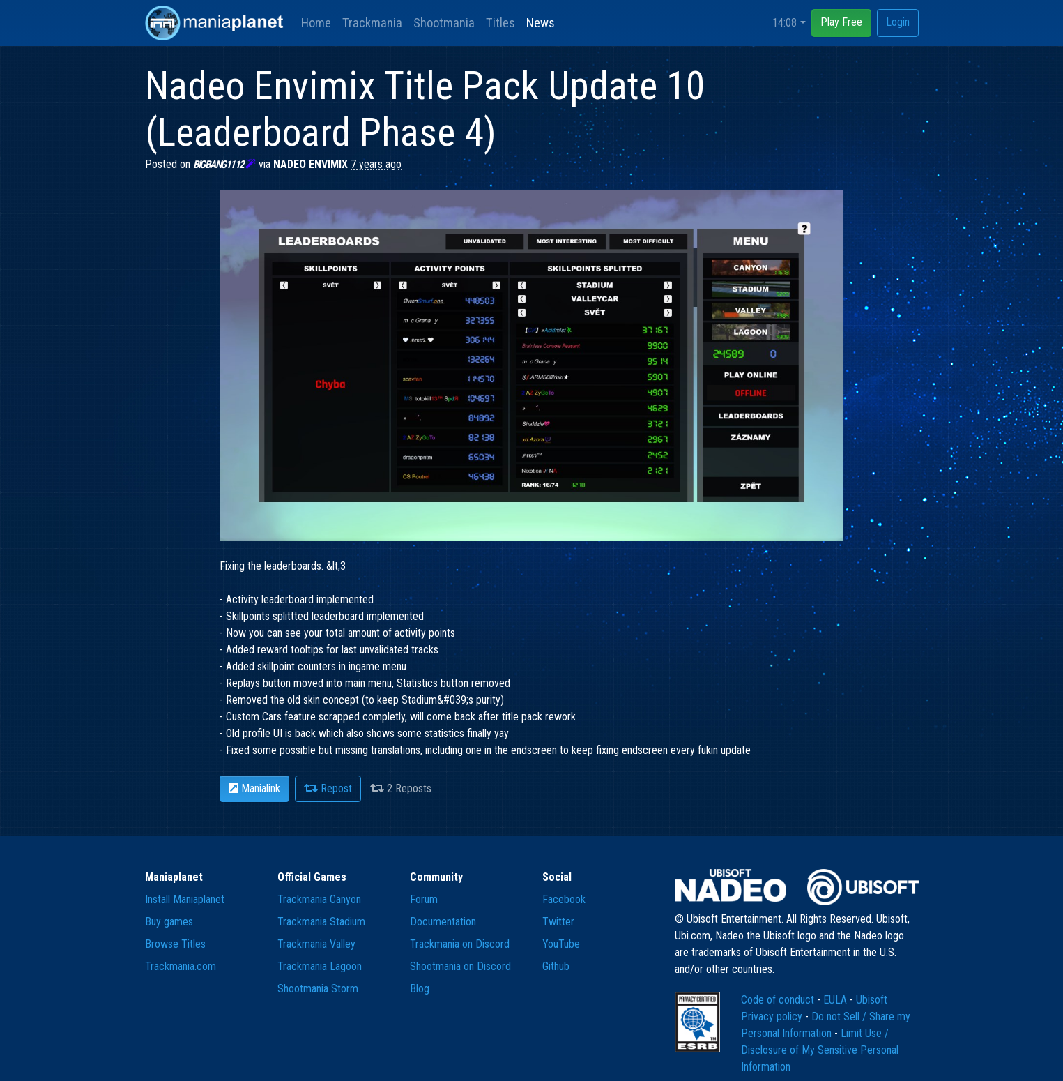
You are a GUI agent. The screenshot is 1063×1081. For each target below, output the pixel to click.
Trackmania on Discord (460, 944)
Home (316, 22)
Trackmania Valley (316, 944)
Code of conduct (779, 999)
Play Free (841, 22)
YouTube (561, 944)
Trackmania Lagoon (319, 966)
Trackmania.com (180, 966)
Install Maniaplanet (184, 899)
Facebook (564, 899)
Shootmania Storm (317, 988)
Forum (424, 899)
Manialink (254, 788)
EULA (836, 999)
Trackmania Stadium (321, 921)
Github (555, 966)
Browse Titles (175, 944)
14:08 (784, 22)
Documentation (443, 921)
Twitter (558, 921)
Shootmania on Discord (460, 966)
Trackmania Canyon (319, 899)
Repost (328, 788)
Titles (500, 22)
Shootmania (444, 22)
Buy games (169, 921)
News (540, 22)
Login (898, 22)
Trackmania (372, 22)
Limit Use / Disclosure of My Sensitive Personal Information (819, 1050)
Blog (419, 988)
